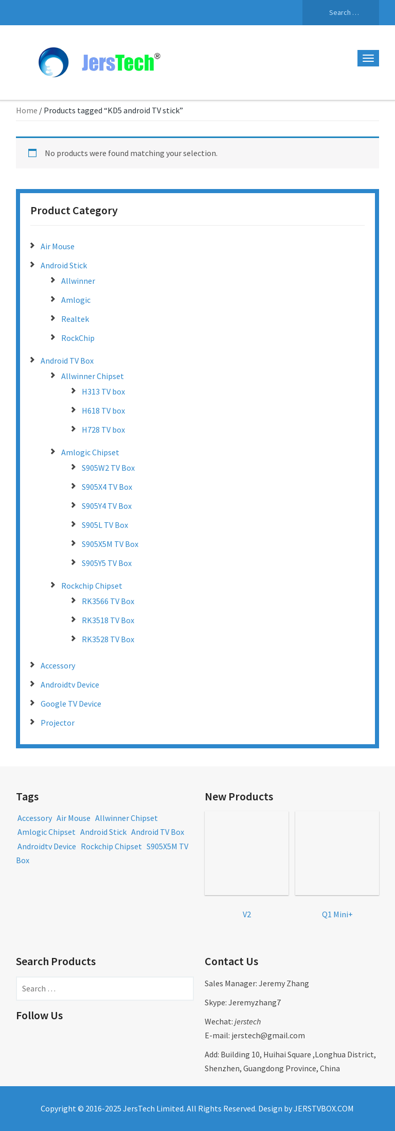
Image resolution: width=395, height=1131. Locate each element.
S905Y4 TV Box (107, 506)
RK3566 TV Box (108, 601)
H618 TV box (103, 410)
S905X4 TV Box (107, 487)
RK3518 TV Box (108, 620)
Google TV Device (71, 703)
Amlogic (76, 300)
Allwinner (78, 281)
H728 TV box (103, 429)
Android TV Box (67, 360)
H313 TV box (103, 391)
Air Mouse (58, 246)
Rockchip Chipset (91, 585)
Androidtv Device (70, 684)
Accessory (58, 665)
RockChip (78, 338)
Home (27, 110)
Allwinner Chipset (92, 376)
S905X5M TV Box (110, 544)
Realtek (75, 319)
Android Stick (64, 265)
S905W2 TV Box (108, 467)
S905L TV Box (105, 525)
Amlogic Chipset (90, 452)
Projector (58, 722)
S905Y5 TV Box (107, 563)
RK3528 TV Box (108, 639)
